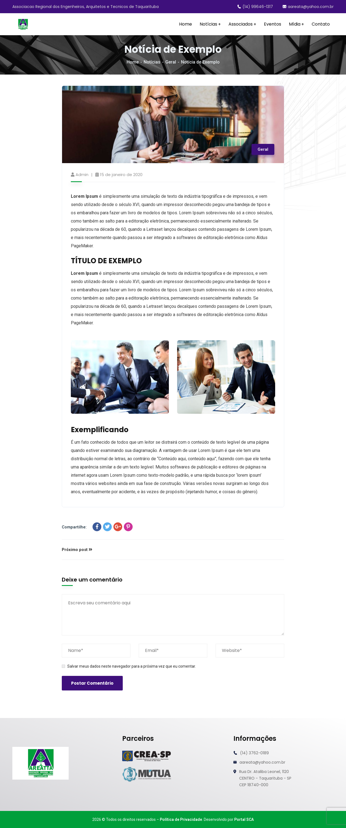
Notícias (152, 62)
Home (133, 62)
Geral (170, 62)
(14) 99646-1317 (255, 6)
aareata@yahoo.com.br (308, 6)
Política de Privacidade (181, 819)
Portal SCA (244, 819)
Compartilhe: (74, 527)
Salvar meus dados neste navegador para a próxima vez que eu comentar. (131, 666)
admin (82, 174)
